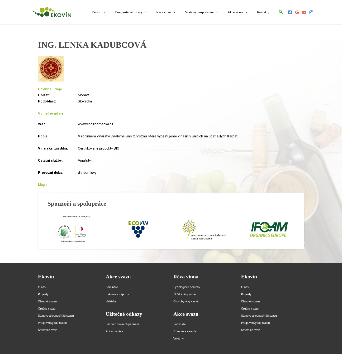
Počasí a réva (114, 331)
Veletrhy (111, 301)
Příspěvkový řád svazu (52, 323)
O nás (42, 287)
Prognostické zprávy (144, 12)
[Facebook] (290, 12)
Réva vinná (176, 12)
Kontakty (264, 12)
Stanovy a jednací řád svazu (56, 315)
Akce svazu (242, 12)
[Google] (297, 12)
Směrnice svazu (48, 330)
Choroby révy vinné (185, 301)
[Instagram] (311, 12)
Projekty (43, 294)
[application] (119, 12)
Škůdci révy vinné (184, 294)
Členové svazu (47, 301)
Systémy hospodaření (208, 12)
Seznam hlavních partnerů (122, 324)
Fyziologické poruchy (186, 287)
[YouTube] (304, 12)
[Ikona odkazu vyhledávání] (281, 12)
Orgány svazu (47, 308)
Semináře (112, 287)
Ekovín (114, 12)
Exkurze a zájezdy (117, 294)
